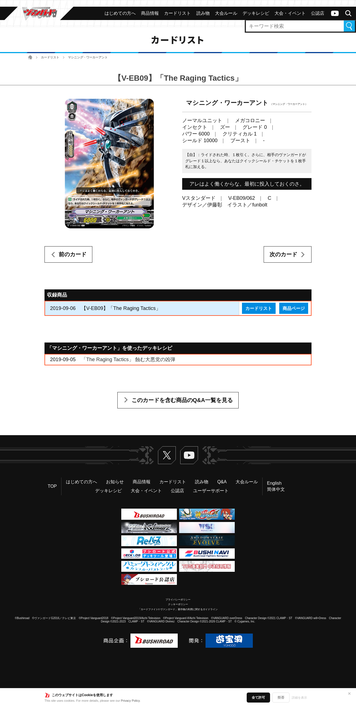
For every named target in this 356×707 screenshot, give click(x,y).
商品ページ (294, 308)
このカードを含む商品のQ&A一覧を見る (182, 400)
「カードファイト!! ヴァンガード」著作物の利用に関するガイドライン (178, 609)
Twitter (167, 455)
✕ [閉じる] (349, 693)
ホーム (30, 57)
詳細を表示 (299, 697)
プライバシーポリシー (178, 599)
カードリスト (50, 57)
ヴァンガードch (334, 13)
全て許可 (258, 697)
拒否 (281, 697)
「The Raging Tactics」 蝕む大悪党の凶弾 (128, 359)
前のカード (72, 254)
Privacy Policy (130, 700)
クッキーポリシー (178, 604)
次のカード (283, 254)
